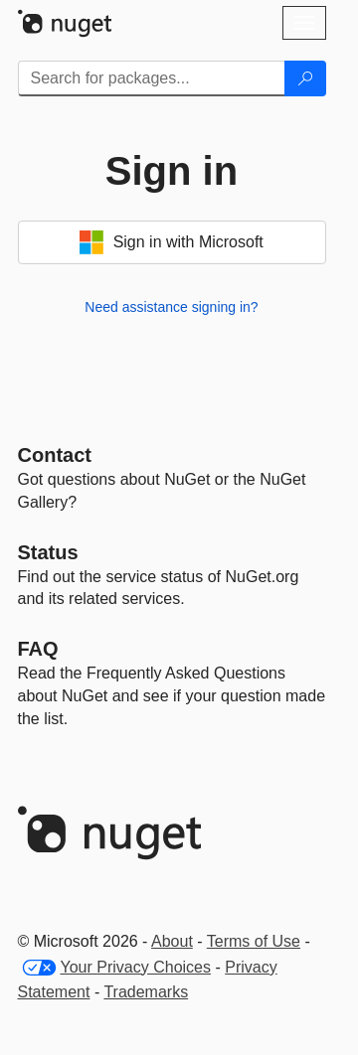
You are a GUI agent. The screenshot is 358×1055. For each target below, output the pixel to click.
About (172, 941)
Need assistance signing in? (171, 307)
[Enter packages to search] (151, 78)
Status (48, 552)
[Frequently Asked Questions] (38, 649)
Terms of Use (253, 941)
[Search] (305, 78)
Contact (54, 455)
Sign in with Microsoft (172, 242)
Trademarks (145, 991)
